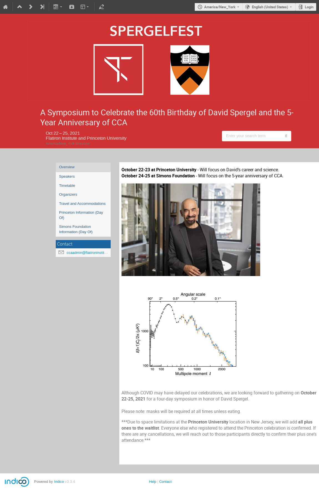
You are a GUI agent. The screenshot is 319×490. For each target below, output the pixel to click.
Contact (165, 481)
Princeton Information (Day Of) (81, 215)
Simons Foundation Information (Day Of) (76, 229)
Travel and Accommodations (82, 203)
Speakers (67, 176)
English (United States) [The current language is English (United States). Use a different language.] (270, 6)
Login (309, 6)
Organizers (68, 194)
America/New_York (220, 6)
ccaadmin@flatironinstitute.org (91, 252)
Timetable (67, 185)
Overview (67, 167)
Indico (59, 481)
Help (152, 481)
